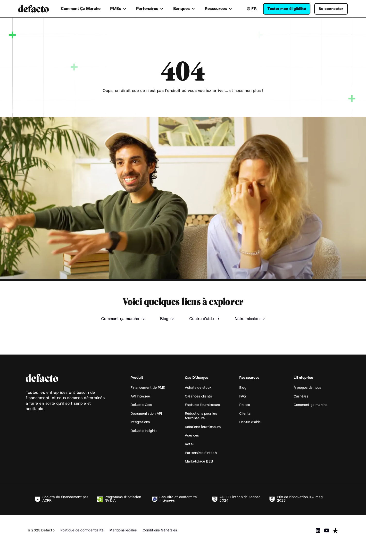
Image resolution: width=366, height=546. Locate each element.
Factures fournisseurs (202, 405)
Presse (244, 405)
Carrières (301, 396)
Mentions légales (123, 530)
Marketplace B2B (199, 461)
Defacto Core (141, 405)
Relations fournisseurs (203, 427)
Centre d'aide (250, 422)
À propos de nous (307, 387)
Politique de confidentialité (82, 530)
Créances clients (198, 396)
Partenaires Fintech (201, 453)
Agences (192, 435)
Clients (244, 413)
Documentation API (146, 413)
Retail (189, 444)
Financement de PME (148, 387)
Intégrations (140, 422)
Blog (242, 387)
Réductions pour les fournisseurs (201, 416)
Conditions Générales (160, 530)
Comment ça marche (310, 405)
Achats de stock (198, 387)
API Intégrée (140, 396)
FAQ (242, 396)
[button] (118, 9)
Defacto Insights (144, 431)
